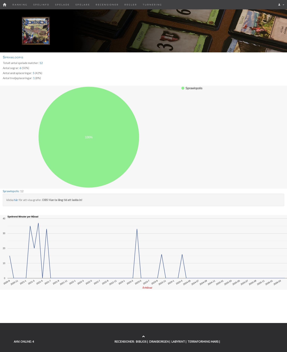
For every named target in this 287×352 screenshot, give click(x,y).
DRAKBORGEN (159, 341)
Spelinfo (41, 4)
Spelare (82, 4)
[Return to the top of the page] (143, 336)
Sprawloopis (13, 57)
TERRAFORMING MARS (203, 341)
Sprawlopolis (11, 191)
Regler (130, 4)
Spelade (62, 4)
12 (41, 63)
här (16, 200)
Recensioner (107, 4)
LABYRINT (178, 341)
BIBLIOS (141, 341)
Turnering (152, 4)
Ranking (20, 4)
